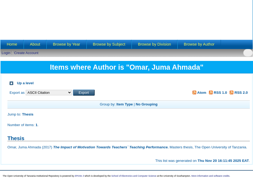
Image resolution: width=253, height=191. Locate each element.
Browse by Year (66, 44)
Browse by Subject (109, 44)
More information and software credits (210, 176)
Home (12, 44)
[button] (84, 93)
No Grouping (147, 104)
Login (6, 53)
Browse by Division (154, 44)
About (35, 44)
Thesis (27, 114)
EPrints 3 (79, 176)
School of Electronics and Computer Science (133, 176)
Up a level (25, 83)
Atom (198, 93)
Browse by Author (199, 44)
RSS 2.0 (238, 93)
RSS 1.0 (217, 93)
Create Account (26, 53)
